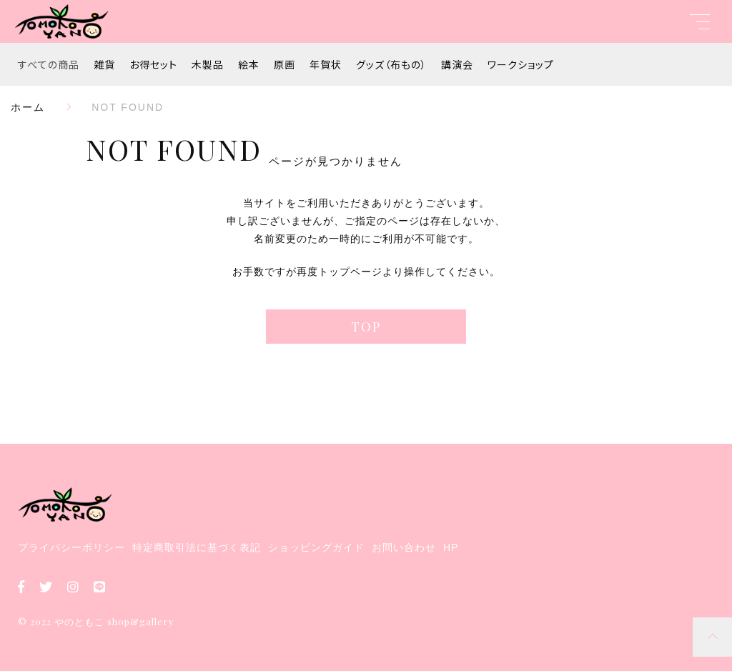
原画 (284, 64)
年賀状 (326, 64)
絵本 (248, 64)
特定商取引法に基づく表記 (196, 547)
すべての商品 (48, 64)
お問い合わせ (404, 547)
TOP (366, 326)
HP (450, 547)
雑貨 (104, 64)
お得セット (153, 64)
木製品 (208, 64)
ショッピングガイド (316, 547)
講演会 (457, 64)
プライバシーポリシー (71, 547)
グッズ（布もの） (391, 64)
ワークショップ (521, 64)
